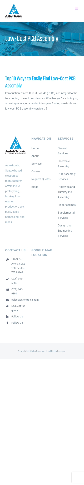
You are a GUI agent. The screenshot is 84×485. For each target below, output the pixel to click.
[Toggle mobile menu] (77, 8)
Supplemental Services (66, 215)
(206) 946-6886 (17, 281)
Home (35, 148)
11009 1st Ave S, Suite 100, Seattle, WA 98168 (18, 266)
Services (36, 163)
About (35, 156)
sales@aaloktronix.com (18, 299)
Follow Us (17, 316)
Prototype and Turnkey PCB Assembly (66, 192)
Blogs (34, 187)
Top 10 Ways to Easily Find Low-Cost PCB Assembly (40, 82)
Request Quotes (41, 179)
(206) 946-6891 (17, 291)
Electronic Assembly (64, 163)
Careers (36, 171)
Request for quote (18, 308)
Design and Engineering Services (65, 230)
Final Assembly (67, 205)
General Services (63, 151)
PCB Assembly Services (67, 176)
